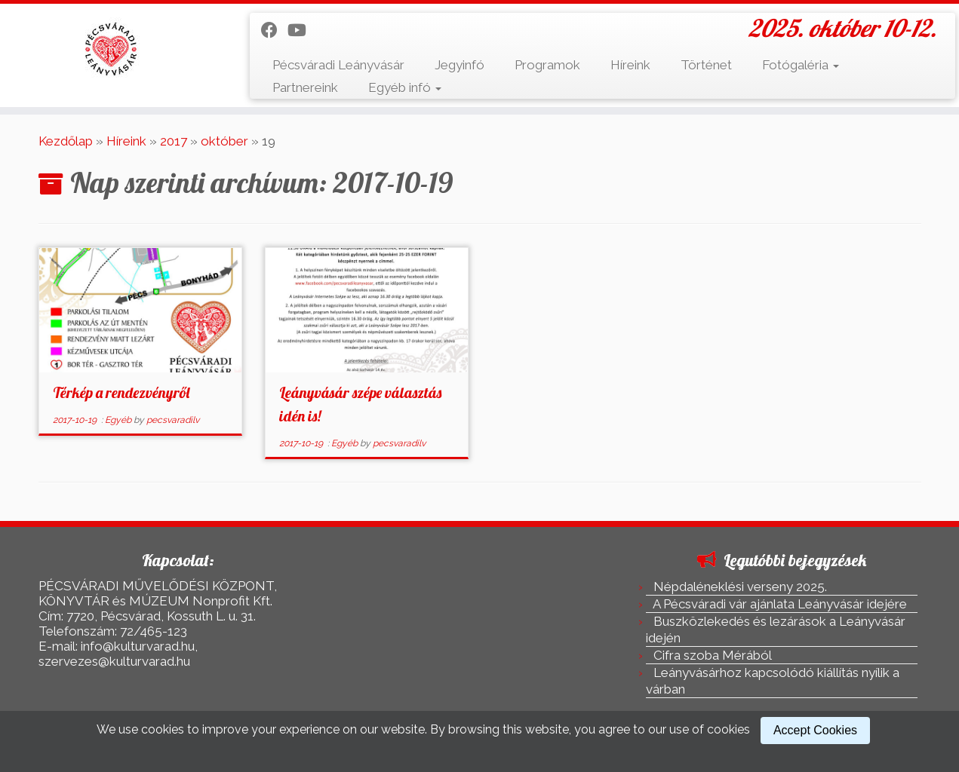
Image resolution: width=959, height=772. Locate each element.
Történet (706, 64)
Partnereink (305, 87)
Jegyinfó (459, 64)
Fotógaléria (800, 64)
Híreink (630, 64)
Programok (547, 64)
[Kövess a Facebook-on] (274, 30)
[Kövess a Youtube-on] (301, 30)
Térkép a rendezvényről (121, 392)
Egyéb (119, 420)
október (224, 141)
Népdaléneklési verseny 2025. (740, 586)
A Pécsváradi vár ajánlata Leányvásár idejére (780, 603)
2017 (173, 141)
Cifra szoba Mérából (712, 655)
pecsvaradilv (172, 420)
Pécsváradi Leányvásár (338, 64)
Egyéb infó (404, 87)
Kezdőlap (65, 141)
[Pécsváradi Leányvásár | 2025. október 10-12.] (110, 49)
